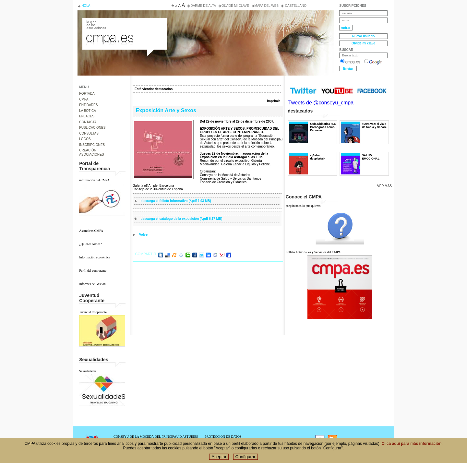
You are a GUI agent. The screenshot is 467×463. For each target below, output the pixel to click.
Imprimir (273, 101)
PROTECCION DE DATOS (223, 436)
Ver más (384, 186)
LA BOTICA (87, 111)
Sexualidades (87, 371)
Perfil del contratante (92, 270)
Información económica (94, 257)
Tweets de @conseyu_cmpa (320, 102)
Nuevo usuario (363, 36)
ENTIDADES (88, 105)
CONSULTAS (89, 133)
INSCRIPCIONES (92, 145)
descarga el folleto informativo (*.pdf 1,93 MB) (176, 201)
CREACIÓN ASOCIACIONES (91, 152)
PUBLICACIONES (92, 127)
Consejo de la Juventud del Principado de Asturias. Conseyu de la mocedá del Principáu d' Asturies (124, 24)
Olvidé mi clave (235, 5)
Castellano (295, 5)
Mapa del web (267, 5)
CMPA (83, 99)
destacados (164, 89)
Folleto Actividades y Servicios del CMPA (313, 252)
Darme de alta (203, 5)
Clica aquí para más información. (412, 444)
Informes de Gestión (92, 284)
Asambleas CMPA (91, 230)
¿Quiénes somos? (90, 244)
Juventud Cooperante (93, 312)
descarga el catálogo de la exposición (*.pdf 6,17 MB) (181, 218)
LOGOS (85, 139)
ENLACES (86, 116)
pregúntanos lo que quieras (303, 206)
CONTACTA (88, 122)
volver (144, 234)
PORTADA (86, 93)
